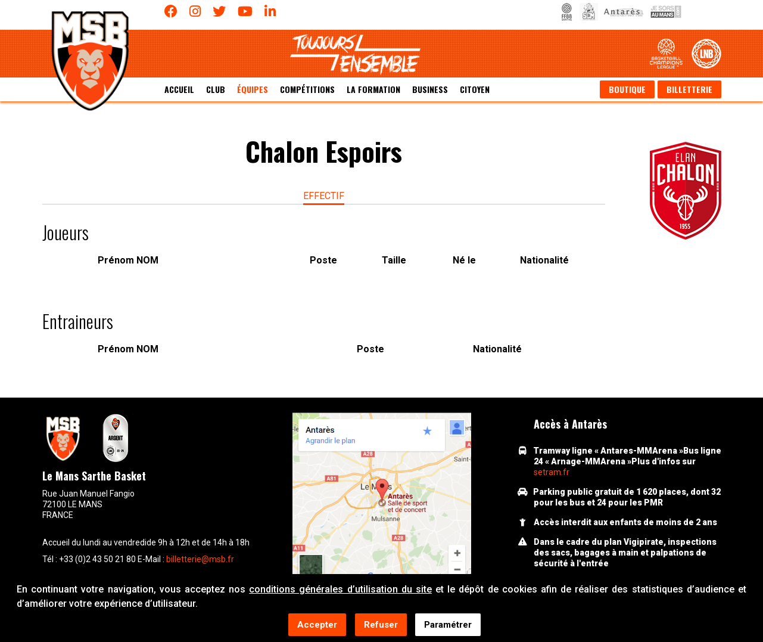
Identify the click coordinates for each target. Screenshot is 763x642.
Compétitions (307, 89)
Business (430, 89)
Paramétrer (448, 625)
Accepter (317, 625)
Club (215, 89)
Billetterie (689, 89)
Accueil (179, 89)
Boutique (627, 89)
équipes (252, 89)
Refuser (381, 625)
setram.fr (551, 472)
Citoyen (475, 89)
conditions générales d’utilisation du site (340, 590)
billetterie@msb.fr (200, 559)
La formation (373, 89)
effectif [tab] (323, 195)
